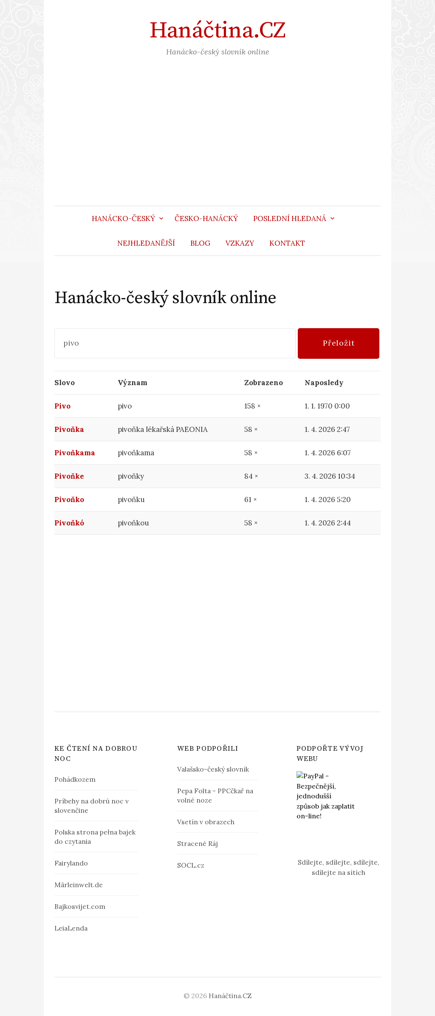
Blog (200, 243)
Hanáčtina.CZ (217, 30)
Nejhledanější (146, 243)
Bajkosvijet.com (79, 906)
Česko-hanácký (206, 218)
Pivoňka (69, 429)
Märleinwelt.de (78, 884)
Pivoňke (69, 476)
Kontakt (287, 243)
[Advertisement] (217, 141)
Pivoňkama (74, 452)
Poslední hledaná (289, 218)
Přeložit (339, 343)
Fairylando (71, 863)
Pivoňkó (69, 523)
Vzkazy (240, 243)
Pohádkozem (75, 779)
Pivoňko (69, 499)
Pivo (62, 406)
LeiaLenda (71, 928)
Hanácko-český (123, 218)
